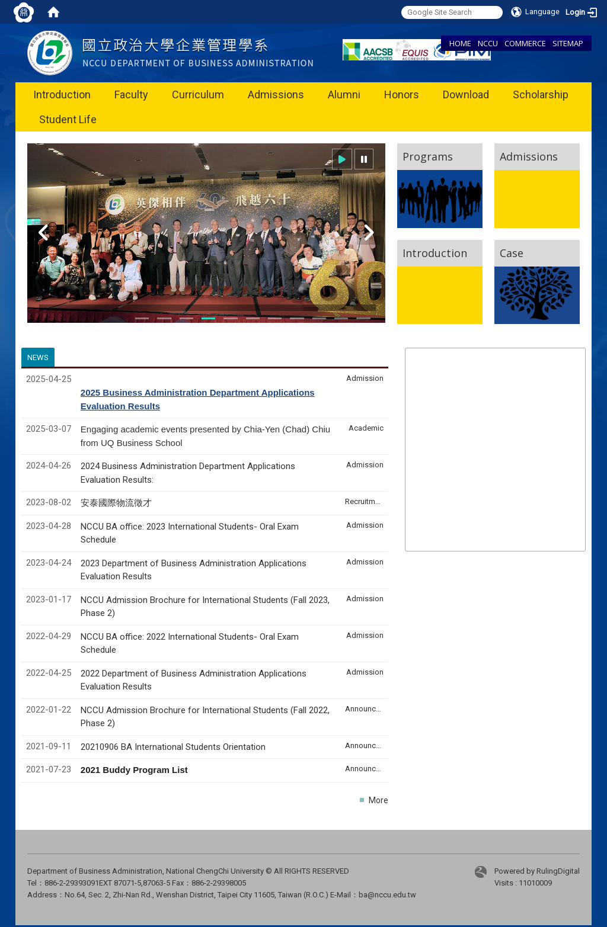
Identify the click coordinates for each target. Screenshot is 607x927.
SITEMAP (567, 43)
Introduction (62, 94)
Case (511, 253)
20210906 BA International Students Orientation (173, 747)
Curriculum (198, 94)
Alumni (344, 94)
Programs (427, 156)
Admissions (276, 94)
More (378, 800)
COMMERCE (525, 43)
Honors (401, 94)
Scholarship (540, 94)
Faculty (131, 94)
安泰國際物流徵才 (117, 503)
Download (466, 94)
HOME (460, 43)
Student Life (68, 119)
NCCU (488, 43)
